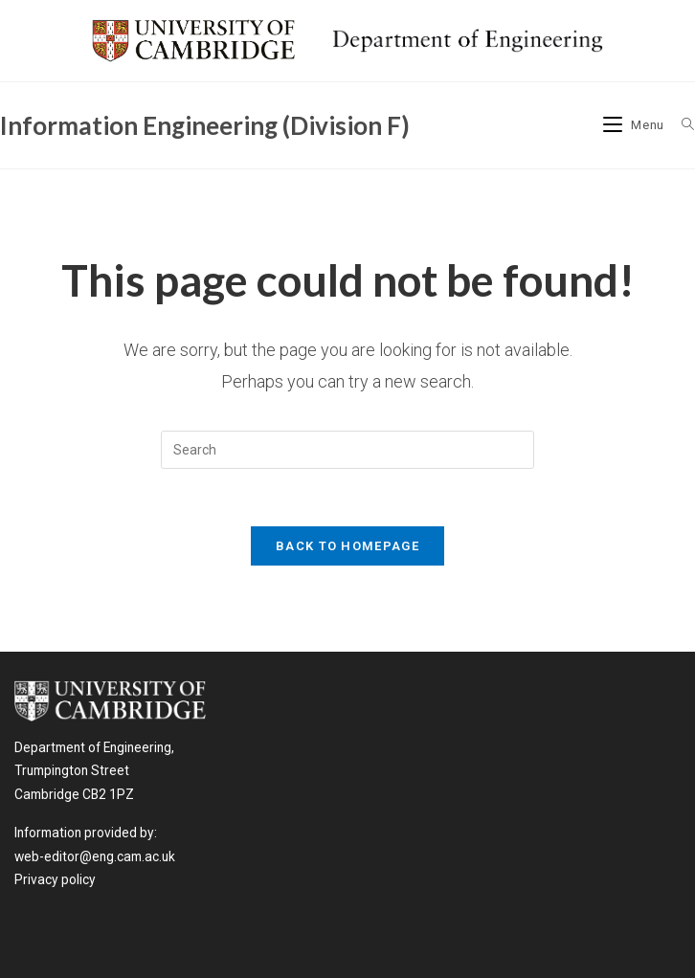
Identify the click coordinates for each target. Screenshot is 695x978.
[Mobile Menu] (635, 125)
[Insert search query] (347, 450)
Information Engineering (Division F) (205, 125)
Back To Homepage (347, 546)
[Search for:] (681, 125)
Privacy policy (55, 879)
